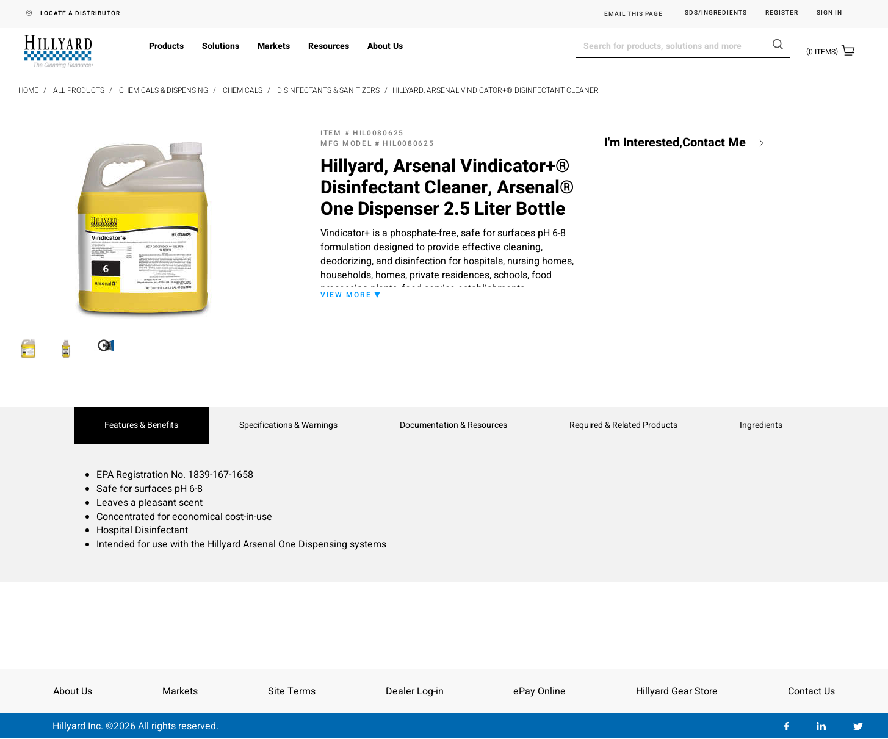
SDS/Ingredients (716, 13)
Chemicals (242, 90)
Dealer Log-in (415, 691)
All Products (78, 90)
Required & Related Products (623, 425)
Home (28, 90)
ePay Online (539, 691)
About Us (385, 46)
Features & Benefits (141, 425)
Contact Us (811, 691)
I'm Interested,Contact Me (675, 142)
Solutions (220, 46)
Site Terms (292, 691)
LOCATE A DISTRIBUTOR (80, 13)
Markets (274, 46)
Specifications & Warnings (288, 425)
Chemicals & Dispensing (163, 90)
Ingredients (761, 425)
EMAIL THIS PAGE (633, 14)
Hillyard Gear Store (677, 691)
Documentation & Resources (453, 425)
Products (166, 46)
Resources (328, 46)
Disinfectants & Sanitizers (328, 90)
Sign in (829, 13)
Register (781, 13)
